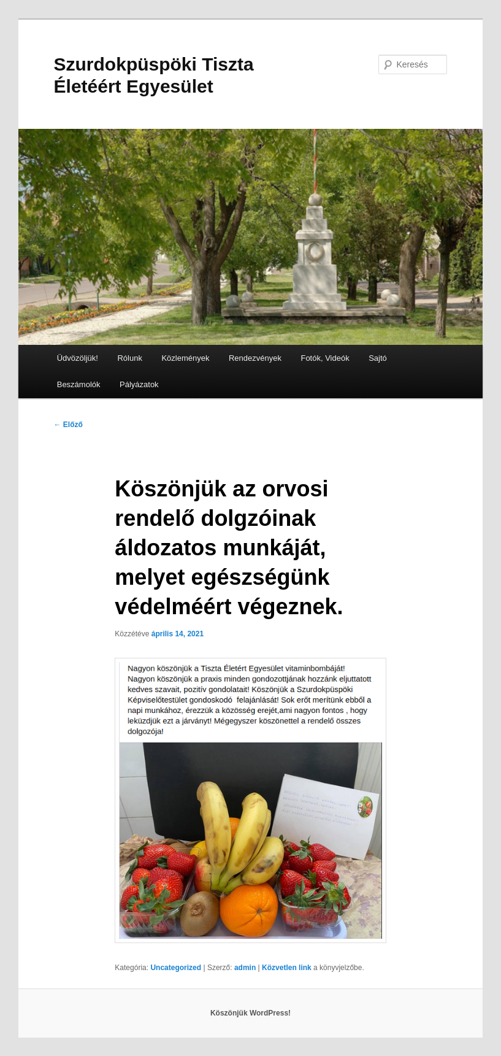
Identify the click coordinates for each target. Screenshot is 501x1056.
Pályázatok (139, 384)
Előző (68, 424)
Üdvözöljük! (77, 358)
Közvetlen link (287, 967)
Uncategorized (175, 967)
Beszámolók (79, 384)
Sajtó (378, 358)
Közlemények (185, 358)
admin (245, 967)
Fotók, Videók (324, 358)
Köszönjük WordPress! (250, 1013)
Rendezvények (255, 358)
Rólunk (129, 358)
